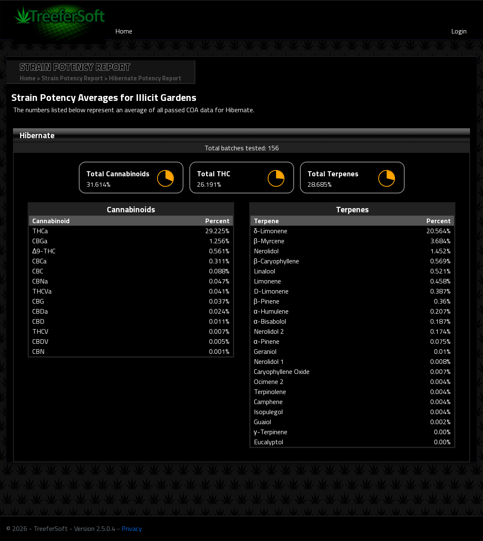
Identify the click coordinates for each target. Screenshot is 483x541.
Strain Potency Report (72, 78)
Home (123, 31)
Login (459, 31)
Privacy (131, 528)
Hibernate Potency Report (145, 78)
